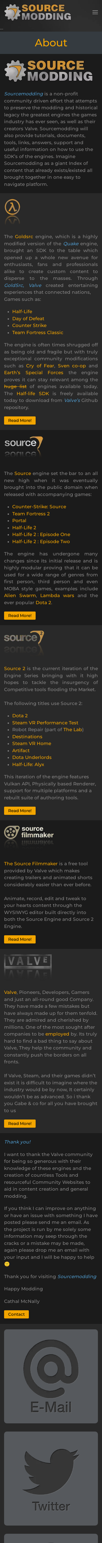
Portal (19, 520)
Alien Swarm (20, 595)
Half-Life (22, 311)
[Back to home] (39, 12)
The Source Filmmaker (31, 863)
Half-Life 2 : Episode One (41, 534)
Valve (10, 992)
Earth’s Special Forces (33, 372)
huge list (15, 386)
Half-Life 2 (24, 527)
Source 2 (14, 668)
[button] (95, 12)
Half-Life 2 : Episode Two (41, 541)
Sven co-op (72, 365)
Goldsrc (24, 236)
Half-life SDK (33, 393)
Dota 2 (43, 602)
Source (22, 473)
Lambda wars (57, 595)
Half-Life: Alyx (28, 764)
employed (57, 1034)
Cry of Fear (40, 365)
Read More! (20, 420)
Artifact (21, 750)
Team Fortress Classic (37, 332)
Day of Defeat (28, 318)
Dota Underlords (32, 757)
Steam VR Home (31, 743)
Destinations (27, 736)
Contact (16, 1314)
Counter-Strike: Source (39, 506)
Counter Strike (29, 325)
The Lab (72, 729)
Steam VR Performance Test (45, 722)
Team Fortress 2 (31, 513)
